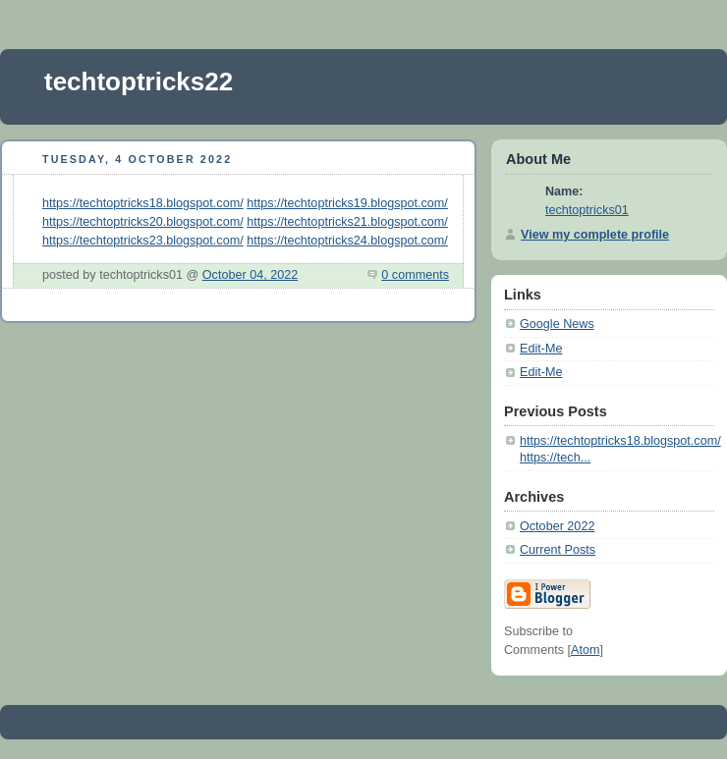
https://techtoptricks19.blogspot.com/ (347, 203)
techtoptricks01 (587, 210)
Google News (557, 324)
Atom (585, 650)
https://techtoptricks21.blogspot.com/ (347, 222)
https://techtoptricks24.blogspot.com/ (347, 240)
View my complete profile (595, 235)
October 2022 (557, 526)
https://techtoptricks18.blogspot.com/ (143, 203)
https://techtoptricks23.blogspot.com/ (143, 240)
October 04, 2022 (250, 275)
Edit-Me (541, 348)
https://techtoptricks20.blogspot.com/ (143, 222)
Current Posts (557, 550)
